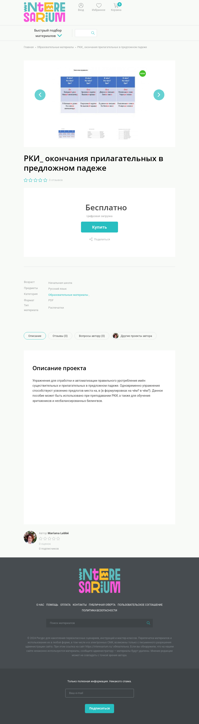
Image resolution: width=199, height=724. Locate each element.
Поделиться (102, 239)
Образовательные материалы (68, 294)
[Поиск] (148, 623)
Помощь (52, 604)
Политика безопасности (99, 610)
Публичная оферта (102, 604)
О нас (40, 604)
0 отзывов (56, 180)
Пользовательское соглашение (140, 604)
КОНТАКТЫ (80, 604)
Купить (99, 227)
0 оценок (45, 543)
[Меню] (138, 7)
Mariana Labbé (58, 533)
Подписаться (99, 708)
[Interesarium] (99, 580)
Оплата (65, 604)
